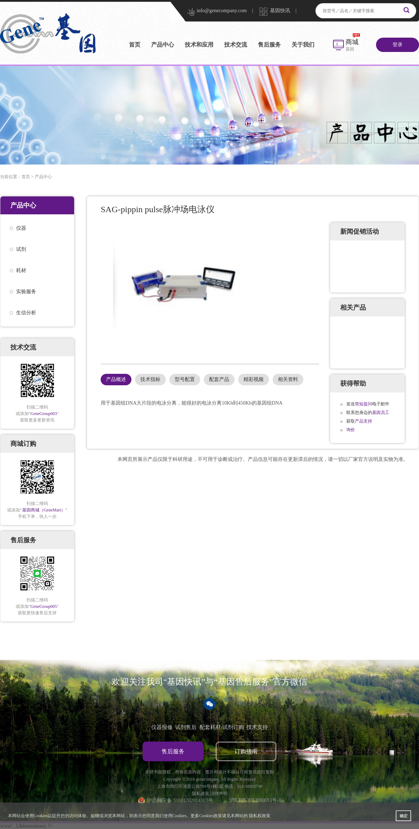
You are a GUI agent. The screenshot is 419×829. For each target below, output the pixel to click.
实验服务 (26, 291)
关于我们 (303, 45)
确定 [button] (404, 816)
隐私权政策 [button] (259, 815)
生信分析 (26, 312)
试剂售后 (186, 727)
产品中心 (162, 45)
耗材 (21, 270)
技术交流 (235, 45)
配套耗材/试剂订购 (221, 727)
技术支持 (257, 727)
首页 (134, 45)
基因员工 (380, 412)
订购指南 (246, 751)
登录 (397, 44)
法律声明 (218, 793)
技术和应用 (199, 45)
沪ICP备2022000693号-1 (255, 800)
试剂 (21, 249)
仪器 (21, 228)
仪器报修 (162, 727)
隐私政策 (200, 793)
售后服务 (269, 45)
